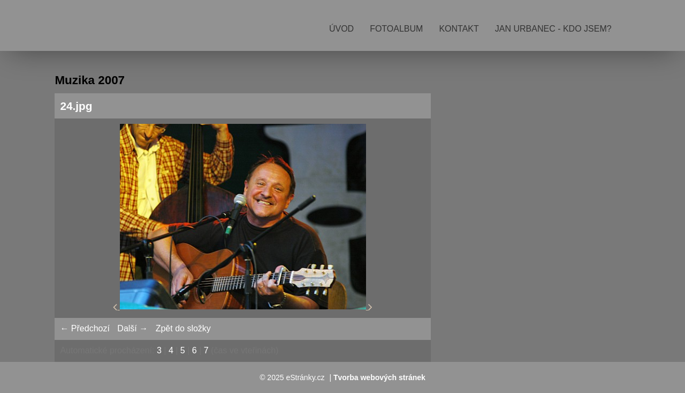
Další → (132, 328)
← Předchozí (84, 328)
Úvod (341, 28)
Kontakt (458, 28)
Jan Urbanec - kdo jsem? (553, 28)
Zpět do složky (183, 328)
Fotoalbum (396, 28)
